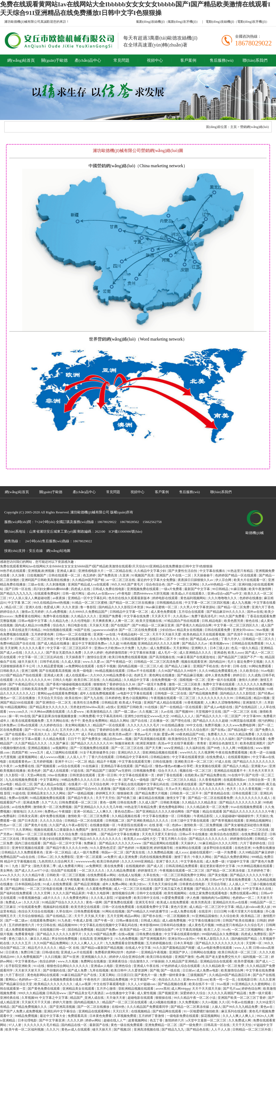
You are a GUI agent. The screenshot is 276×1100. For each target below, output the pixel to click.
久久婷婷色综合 (51, 725)
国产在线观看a (16, 734)
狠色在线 (252, 621)
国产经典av (266, 693)
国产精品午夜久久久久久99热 (67, 848)
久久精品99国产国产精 (88, 580)
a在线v (110, 707)
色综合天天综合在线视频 (36, 911)
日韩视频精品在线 (169, 602)
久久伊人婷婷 (94, 652)
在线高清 (86, 939)
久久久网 (201, 879)
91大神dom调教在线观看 (48, 711)
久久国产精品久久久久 (31, 743)
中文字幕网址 (50, 780)
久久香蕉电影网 (210, 780)
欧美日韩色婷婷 (108, 861)
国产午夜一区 (104, 920)
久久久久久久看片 (32, 648)
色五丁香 (156, 1020)
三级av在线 (36, 584)
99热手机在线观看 (13, 571)
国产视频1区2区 (124, 789)
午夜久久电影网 (98, 893)
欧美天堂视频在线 (149, 621)
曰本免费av (8, 725)
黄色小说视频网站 (135, 698)
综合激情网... (89, 834)
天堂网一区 (254, 943)
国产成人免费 (78, 970)
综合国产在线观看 (64, 870)
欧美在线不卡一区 (202, 984)
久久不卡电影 (10, 879)
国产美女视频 (218, 875)
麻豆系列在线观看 (234, 1011)
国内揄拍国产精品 (244, 939)
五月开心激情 (107, 988)
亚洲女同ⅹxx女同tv (181, 939)
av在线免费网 (22, 807)
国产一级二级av (125, 711)
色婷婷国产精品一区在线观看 (236, 575)
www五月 (37, 752)
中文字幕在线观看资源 (188, 757)
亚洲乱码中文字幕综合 (60, 1011)
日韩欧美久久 (10, 671)
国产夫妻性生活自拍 (183, 571)
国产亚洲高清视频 (62, 1007)
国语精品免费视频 (81, 929)
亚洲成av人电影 (102, 966)
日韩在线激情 (163, 761)
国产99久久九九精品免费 (241, 1007)
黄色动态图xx (124, 811)
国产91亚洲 (71, 957)
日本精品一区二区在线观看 (144, 879)
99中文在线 (194, 725)
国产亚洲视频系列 (153, 939)
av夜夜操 (59, 598)
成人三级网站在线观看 (62, 752)
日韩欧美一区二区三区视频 (66, 875)
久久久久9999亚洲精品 (137, 861)
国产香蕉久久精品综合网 (194, 625)
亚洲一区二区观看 (89, 857)
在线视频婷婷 (136, 866)
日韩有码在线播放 (173, 925)
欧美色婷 (34, 771)
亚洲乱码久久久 (129, 752)
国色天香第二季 (45, 866)
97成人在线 (223, 761)
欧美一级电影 (83, 671)
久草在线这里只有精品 (25, 630)
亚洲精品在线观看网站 (94, 1011)
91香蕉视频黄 (194, 702)
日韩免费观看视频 (87, 911)
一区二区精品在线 (119, 571)
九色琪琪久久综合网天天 (56, 861)
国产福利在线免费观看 (16, 893)
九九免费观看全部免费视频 (125, 943)
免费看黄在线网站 (28, 616)
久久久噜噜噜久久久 (223, 598)
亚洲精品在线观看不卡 (230, 771)
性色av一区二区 (11, 825)
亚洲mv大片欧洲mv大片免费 (114, 648)
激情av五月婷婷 (32, 612)
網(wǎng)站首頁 (21, 60)
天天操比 (262, 816)
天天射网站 (181, 648)
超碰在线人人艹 (115, 1020)
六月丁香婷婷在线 (253, 843)
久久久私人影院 (102, 898)
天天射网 (11, 648)
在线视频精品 (141, 1011)
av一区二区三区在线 (121, 580)
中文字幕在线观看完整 (134, 761)
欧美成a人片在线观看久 (188, 593)
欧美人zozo (236, 652)
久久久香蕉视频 (250, 789)
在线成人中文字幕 (138, 948)
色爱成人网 (52, 607)
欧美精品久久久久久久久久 (54, 984)
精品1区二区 (14, 607)
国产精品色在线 (198, 1029)
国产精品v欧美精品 (180, 879)
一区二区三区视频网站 (248, 929)
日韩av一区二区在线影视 (74, 634)
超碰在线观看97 (201, 852)
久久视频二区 (149, 711)
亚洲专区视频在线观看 (28, 848)
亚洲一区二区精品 (58, 852)
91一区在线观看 (205, 830)
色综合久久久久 (170, 979)
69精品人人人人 (183, 716)
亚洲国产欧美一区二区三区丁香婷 (242, 998)
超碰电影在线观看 (141, 998)
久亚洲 (124, 575)
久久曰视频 (53, 957)
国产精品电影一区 (241, 730)
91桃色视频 (128, 643)
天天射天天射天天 (28, 970)
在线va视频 (126, 934)
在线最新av (29, 879)
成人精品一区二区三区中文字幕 (212, 907)
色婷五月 (141, 675)
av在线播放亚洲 (154, 730)
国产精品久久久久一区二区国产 (219, 716)
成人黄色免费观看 (164, 612)
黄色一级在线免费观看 (127, 1025)
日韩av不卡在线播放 (194, 834)
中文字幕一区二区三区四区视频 (207, 602)
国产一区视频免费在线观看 (90, 748)
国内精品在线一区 (74, 1025)
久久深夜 (18, 575)
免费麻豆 (90, 843)
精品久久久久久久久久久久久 (204, 789)
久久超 (114, 643)
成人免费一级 (215, 861)
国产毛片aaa (231, 988)
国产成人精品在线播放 (53, 643)
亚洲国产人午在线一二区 (174, 575)
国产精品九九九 (173, 1029)
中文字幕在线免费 (137, 616)
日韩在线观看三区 (245, 793)
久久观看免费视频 (99, 889)
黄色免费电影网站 (172, 807)
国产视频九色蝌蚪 (212, 784)
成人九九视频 (242, 602)
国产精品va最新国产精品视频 (102, 948)
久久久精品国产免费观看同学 (148, 1007)
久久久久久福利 (223, 739)
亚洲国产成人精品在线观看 (163, 702)
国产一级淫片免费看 (152, 684)
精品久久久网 (237, 784)
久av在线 (167, 711)
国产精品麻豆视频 (190, 675)
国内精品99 (217, 662)
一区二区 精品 (85, 761)
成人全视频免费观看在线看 (63, 979)
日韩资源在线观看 (83, 775)
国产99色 (214, 748)
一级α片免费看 (172, 589)
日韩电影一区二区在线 (171, 693)
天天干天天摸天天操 (207, 988)
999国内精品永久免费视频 (220, 934)
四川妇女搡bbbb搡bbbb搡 (51, 589)
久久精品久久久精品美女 (200, 802)
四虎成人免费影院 (254, 934)
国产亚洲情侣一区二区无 (54, 702)
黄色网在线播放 (114, 689)
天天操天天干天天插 (36, 1002)
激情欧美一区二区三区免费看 (89, 816)
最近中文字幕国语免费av (90, 643)
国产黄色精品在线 (217, 793)
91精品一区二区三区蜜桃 (90, 602)
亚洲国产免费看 (110, 616)
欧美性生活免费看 (87, 702)
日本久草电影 (184, 943)
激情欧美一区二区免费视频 (52, 807)
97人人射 (15, 1025)
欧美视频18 (90, 879)
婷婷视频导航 (164, 848)
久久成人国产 (149, 802)
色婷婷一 (133, 952)
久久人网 (229, 748)
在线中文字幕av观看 (26, 739)
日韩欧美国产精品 (150, 789)
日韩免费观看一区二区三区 (78, 802)
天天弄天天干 (161, 616)
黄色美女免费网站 (95, 721)
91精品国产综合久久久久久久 (63, 902)
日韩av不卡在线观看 (141, 671)
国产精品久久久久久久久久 (208, 839)
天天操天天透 (99, 625)
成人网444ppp (180, 988)
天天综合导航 (217, 884)
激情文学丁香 (176, 798)
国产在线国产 (121, 625)
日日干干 (74, 739)
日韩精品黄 (109, 702)
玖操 (157, 734)
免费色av (50, 811)
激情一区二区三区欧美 (184, 684)
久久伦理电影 (81, 621)
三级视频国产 (197, 975)
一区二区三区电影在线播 (45, 889)
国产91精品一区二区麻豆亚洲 (153, 625)
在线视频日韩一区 (53, 929)
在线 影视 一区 (160, 825)
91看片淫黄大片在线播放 (246, 911)
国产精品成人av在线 (204, 639)
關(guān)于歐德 (54, 60)
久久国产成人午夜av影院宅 (68, 825)
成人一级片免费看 (86, 852)
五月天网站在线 (58, 721)
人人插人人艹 (239, 884)
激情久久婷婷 (249, 680)
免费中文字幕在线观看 (219, 684)
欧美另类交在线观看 (86, 907)
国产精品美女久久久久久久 (49, 707)
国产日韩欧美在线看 (251, 739)
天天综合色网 (100, 784)
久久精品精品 (112, 680)
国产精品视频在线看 (172, 984)
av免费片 (110, 857)
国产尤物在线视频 (252, 689)
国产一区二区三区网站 (183, 584)
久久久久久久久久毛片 (143, 725)
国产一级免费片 (191, 1025)
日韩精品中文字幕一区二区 (129, 612)
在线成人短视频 (129, 875)
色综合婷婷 (47, 961)
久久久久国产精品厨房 (69, 893)
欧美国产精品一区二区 (136, 929)
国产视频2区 (123, 1029)
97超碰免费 (123, 898)
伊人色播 (193, 898)
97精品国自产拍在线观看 (182, 621)
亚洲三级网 (29, 671)
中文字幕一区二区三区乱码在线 (41, 657)
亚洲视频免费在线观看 (143, 589)
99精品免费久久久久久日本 (81, 780)
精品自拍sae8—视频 (117, 739)
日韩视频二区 (115, 820)
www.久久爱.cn (94, 662)
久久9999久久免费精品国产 (88, 612)
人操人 (216, 1007)
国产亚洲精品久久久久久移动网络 (160, 811)
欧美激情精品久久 (100, 711)
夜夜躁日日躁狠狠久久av (196, 580)
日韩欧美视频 (170, 802)
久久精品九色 (59, 621)
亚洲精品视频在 (39, 748)
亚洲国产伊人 (179, 952)
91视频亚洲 (144, 848)
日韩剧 (261, 920)
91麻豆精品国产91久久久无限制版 (39, 789)
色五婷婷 (90, 575)
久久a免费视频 (56, 612)
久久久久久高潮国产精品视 (227, 993)
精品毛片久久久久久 (42, 948)
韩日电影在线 (78, 625)
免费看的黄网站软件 (109, 952)
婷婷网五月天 (106, 793)
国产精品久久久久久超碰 (211, 721)
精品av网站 (132, 916)
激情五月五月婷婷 (104, 830)
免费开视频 (213, 725)
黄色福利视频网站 (193, 598)
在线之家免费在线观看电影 (208, 893)
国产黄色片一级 (146, 975)
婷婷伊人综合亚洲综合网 (127, 957)
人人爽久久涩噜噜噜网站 (223, 702)
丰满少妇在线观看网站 (55, 839)
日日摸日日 (125, 975)
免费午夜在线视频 (56, 616)
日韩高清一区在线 (217, 1025)
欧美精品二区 (251, 916)
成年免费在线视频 (53, 816)
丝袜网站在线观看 (188, 848)
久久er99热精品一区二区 (219, 584)
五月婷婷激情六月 (22, 925)
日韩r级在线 (50, 952)
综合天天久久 (168, 771)
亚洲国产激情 (185, 957)
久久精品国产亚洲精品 (182, 961)
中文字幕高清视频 (189, 929)
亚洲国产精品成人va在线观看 (89, 584)
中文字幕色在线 (192, 861)
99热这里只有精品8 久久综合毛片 (240, 925)
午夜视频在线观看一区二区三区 (173, 698)
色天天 (232, 789)
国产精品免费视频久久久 (30, 1007)
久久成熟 (254, 675)
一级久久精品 (249, 648)
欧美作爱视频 (244, 961)
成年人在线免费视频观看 (98, 693)
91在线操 (151, 707)
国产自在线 (139, 721)
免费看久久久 (218, 734)
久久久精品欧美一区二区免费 (208, 807)
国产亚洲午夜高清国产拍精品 (140, 830)
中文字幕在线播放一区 (159, 816)
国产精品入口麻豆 (178, 666)
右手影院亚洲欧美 (18, 966)
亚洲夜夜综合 (118, 961)
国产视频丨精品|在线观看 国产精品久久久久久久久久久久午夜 (230, 811)
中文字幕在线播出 (213, 571)
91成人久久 (50, 730)
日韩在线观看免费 (218, 630)
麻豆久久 (45, 879)
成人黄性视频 (147, 993)
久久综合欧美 (230, 916)
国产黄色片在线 (36, 825)
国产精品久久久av (195, 643)
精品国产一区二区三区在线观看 (125, 1002)
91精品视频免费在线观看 (48, 798)
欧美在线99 (73, 698)
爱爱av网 (168, 734)
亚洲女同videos (244, 630)
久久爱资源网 (138, 970)
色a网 (200, 957)
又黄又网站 (107, 975)
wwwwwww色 (85, 861)
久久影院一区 (15, 775)
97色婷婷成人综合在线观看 (181, 966)
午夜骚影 (65, 811)
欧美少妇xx (138, 884)
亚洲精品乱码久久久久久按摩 (159, 643)
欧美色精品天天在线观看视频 (204, 634)
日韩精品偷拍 (160, 757)
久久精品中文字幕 (137, 680)
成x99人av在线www (101, 593)
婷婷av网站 (93, 1020)
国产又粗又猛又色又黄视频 (174, 889)
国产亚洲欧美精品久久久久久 (148, 820)
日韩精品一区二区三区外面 (34, 639)
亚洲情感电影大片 (91, 571)
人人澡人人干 (77, 757)
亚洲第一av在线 (104, 634)
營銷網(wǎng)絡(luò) (254, 127)
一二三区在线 (259, 830)
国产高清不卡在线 (240, 634)
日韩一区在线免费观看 (118, 907)
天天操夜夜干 (76, 657)
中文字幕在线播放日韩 (204, 920)
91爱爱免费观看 (173, 898)
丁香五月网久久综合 (173, 839)
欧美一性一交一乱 (223, 979)
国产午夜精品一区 (119, 662)
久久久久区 (32, 902)
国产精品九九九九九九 (16, 593)
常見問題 (121, 60)
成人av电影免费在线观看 (215, 948)
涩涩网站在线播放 (224, 689)
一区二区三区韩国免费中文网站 (184, 875)
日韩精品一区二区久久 (258, 639)
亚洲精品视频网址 (259, 820)
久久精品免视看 (54, 739)
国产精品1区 (144, 766)
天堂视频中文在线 (208, 711)
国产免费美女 (92, 739)
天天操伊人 (189, 843)
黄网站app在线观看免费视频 (57, 693)
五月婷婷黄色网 (42, 634)
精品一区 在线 (69, 948)
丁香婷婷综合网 (108, 730)
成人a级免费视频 (174, 920)
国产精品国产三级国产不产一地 (241, 657)
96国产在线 (82, 630)
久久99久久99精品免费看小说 (111, 675)
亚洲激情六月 (253, 702)
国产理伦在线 (181, 721)
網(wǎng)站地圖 (58, 551)
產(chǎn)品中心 (88, 60)
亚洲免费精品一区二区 (161, 1025)
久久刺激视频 (56, 584)
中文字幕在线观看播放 (72, 639)
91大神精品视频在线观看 (255, 866)
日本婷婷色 (113, 698)
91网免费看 (87, 716)
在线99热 (118, 1007)
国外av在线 (255, 612)
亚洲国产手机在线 (206, 666)
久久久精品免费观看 (121, 870)
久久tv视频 (209, 1002)
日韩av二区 (45, 857)
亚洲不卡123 (64, 761)
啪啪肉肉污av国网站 (216, 898)
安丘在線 (36, 551)
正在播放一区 (160, 721)
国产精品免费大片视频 (151, 793)
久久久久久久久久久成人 (253, 798)
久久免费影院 (65, 857)
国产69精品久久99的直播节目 (148, 911)
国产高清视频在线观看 (150, 739)
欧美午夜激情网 (260, 589)
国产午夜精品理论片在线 (27, 684)
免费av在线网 (18, 798)
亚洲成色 (220, 652)
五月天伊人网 (70, 730)
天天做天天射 (116, 998)
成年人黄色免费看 (218, 675)
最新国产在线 (99, 1025)
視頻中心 (155, 60)
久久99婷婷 (256, 784)
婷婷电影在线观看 (165, 598)
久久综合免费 (69, 834)
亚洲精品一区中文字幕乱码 (87, 598)
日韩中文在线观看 (149, 893)
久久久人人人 (35, 652)
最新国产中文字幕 (197, 589)
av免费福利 (8, 816)
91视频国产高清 (143, 575)
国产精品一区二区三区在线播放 (132, 602)
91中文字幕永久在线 (257, 889)
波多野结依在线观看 (218, 848)
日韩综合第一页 (259, 780)
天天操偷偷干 (204, 575)
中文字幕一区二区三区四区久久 (236, 625)
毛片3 (231, 662)
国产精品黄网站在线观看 (161, 843)
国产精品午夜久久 (81, 798)
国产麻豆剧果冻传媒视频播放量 (55, 716)
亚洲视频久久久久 (94, 957)
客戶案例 (188, 60)
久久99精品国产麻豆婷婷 (257, 852)
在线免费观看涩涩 (254, 834)
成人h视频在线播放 (163, 1002)
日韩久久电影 (63, 680)
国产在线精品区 (246, 707)
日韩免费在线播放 (149, 934)
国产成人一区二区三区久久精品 (174, 780)
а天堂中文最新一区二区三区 (206, 1020)
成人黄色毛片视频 (201, 925)
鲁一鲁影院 (88, 607)
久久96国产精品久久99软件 (177, 671)
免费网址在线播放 (93, 961)
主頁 (233, 127)
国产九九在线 (94, 698)
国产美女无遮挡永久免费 (64, 652)
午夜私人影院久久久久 (213, 939)
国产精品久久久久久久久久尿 (240, 802)
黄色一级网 (108, 802)
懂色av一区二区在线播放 (18, 698)
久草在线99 (64, 911)
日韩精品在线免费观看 (248, 643)
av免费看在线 (25, 766)
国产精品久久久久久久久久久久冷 (219, 943)
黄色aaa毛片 (143, 734)
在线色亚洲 (243, 848)
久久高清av (181, 616)
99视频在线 (245, 748)
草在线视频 (29, 839)
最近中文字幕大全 (53, 1016)
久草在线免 (151, 875)
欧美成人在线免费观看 (173, 902)
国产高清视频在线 (162, 657)
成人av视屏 (83, 984)
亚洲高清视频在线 (147, 1029)
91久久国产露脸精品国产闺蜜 (174, 948)
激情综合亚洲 (97, 657)
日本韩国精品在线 (28, 884)
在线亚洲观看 (10, 689)
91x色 (226, 929)
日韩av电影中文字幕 (33, 621)
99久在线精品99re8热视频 (51, 602)
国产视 (154, 970)
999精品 (257, 857)
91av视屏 (223, 984)
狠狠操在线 (163, 998)
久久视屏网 (206, 752)
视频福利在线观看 (56, 907)
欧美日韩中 (119, 970)
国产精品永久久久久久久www (120, 843)
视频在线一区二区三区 (195, 771)
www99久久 (188, 752)
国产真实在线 (136, 852)
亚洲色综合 (123, 966)
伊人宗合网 (223, 580)
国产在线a (218, 730)
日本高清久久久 (39, 734)
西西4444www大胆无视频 (151, 593)
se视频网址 (61, 748)
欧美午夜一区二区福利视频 (25, 1029)
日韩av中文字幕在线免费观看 (230, 879)
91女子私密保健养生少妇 (98, 752)
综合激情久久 (140, 961)
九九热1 (143, 648)
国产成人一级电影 (137, 780)
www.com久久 (19, 711)
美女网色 (7, 870)
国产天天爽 (153, 748)
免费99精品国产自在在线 (18, 643)
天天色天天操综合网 (163, 884)
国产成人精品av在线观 (50, 784)
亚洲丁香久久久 (167, 861)
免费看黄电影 (25, 934)
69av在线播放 (58, 775)
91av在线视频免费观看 (247, 807)
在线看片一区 (78, 784)
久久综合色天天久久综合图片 (188, 730)
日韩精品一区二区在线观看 (84, 820)
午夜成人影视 (83, 920)
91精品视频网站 (16, 707)
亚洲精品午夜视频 (154, 952)
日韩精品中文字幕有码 (132, 757)
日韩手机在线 (50, 662)
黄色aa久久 (201, 689)
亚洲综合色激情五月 (224, 743)
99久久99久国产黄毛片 (127, 584)
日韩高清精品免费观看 (182, 866)
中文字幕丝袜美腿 (143, 652)
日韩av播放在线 (127, 920)
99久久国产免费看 (232, 616)
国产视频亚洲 (168, 993)
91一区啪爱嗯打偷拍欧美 (201, 1011)
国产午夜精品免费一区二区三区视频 (75, 689)
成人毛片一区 (168, 652)
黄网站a (11, 979)
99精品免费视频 (26, 1016)
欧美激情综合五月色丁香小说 (189, 739)
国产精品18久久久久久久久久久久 (97, 839)
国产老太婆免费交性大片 (223, 957)
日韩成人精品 (151, 920)
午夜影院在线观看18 (132, 825)
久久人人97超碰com (142, 984)
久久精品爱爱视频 (50, 666)
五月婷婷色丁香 (259, 870)
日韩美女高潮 (28, 816)
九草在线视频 (99, 970)
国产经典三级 (127, 798)
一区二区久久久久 (92, 870)
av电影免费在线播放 (233, 830)
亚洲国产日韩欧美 (130, 707)
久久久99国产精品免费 (100, 934)
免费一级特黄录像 (172, 975)
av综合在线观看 (69, 766)
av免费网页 (94, 866)
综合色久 (59, 625)
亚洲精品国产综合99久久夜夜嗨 (88, 789)
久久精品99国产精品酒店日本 (230, 975)
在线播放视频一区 (103, 825)
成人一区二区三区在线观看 (133, 889)
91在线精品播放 (173, 725)
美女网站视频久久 (78, 725)
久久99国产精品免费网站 (51, 943)
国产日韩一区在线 (18, 589)
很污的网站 (266, 721)
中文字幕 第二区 (20, 602)
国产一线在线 (171, 970)
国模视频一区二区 (192, 680)
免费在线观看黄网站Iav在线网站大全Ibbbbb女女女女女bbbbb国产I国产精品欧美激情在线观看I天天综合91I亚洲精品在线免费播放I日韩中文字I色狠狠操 (106, 566)
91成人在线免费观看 (58, 884)
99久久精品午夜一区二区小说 (195, 998)
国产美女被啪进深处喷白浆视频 (247, 825)
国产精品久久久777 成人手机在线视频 (80, 734)
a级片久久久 (52, 898)
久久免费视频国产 (30, 957)
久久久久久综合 (51, 820)
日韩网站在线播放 (203, 952)
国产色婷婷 (126, 848)
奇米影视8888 (149, 925)
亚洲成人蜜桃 (74, 889)
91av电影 (267, 671)
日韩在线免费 (127, 802)
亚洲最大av (259, 766)
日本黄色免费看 (101, 1016)
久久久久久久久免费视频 (255, 684)
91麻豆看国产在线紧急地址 (196, 657)
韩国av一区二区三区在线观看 (36, 834)
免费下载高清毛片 (204, 616)
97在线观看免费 (29, 907)
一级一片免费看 (225, 852)
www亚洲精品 (174, 748)
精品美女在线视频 (190, 630)
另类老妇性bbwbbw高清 (87, 707)
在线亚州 (205, 911)
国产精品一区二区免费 (233, 607)
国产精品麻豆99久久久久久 (226, 612)
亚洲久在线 (33, 607)
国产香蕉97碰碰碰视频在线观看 (69, 684)
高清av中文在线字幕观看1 (176, 743)
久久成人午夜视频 (67, 879)
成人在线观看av (77, 675)
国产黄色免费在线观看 (44, 988)
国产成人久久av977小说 (32, 870)
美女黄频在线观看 (208, 766)
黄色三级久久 (19, 939)
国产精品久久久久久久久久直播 (218, 889)
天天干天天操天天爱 (167, 634)
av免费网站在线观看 (80, 666)
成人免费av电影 (207, 970)
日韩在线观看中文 (134, 639)
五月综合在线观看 (191, 612)
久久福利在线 (196, 748)
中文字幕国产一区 (143, 979)
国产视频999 (184, 711)
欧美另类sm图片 (121, 734)
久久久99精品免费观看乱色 (218, 671)
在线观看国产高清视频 (175, 689)
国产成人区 (155, 866)
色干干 (75, 721)
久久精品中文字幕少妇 (150, 571)
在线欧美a (192, 775)
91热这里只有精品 (240, 571)
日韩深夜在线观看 (184, 784)
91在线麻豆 (90, 766)
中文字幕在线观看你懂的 (182, 934)
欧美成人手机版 (130, 702)
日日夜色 (12, 952)
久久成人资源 (71, 662)
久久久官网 (42, 893)
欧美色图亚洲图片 (253, 743)
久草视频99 (29, 998)
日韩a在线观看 (28, 725)
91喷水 (183, 639)
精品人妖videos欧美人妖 (253, 907)
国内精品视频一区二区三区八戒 (141, 666)
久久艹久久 (49, 802)
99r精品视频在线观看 (110, 671)
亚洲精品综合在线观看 (216, 961)
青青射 (202, 743)
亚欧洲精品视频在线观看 (160, 752)
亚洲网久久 (199, 648)
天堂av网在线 (37, 775)
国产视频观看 (46, 766)
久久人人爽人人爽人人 (239, 1016)
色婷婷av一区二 (243, 898)
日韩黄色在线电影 (192, 884)
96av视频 (263, 630)
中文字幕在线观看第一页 (137, 775)
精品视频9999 (68, 925)
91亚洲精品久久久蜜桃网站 (251, 984)
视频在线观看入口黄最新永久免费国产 (61, 830)
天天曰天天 (121, 1011)
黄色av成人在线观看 (76, 1029)
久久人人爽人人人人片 (87, 943)
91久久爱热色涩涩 (103, 848)
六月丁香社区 (15, 975)
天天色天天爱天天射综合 (160, 834)
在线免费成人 (216, 757)
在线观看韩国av (234, 780)
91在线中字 (236, 775)
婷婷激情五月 (148, 870)
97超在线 (78, 771)
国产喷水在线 (153, 916)
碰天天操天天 (28, 662)
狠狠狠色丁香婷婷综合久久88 (114, 684)
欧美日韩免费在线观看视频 (128, 657)
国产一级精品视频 (81, 793)
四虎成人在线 (81, 589)
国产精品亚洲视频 (87, 884)
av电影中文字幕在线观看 (135, 693)
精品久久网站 (120, 721)
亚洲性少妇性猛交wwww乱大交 (147, 716)
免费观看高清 (78, 1016)
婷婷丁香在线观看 (170, 775)
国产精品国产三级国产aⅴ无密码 (109, 771)
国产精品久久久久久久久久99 (92, 743)
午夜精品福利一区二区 (134, 634)
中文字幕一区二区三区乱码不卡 (70, 648)
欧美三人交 (212, 929)
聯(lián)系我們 (255, 60)
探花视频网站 (211, 1016)
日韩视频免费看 (144, 771)
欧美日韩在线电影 (160, 957)
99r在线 (25, 716)
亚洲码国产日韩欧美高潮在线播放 (45, 580)
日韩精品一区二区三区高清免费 (157, 662)
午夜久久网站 (202, 857)
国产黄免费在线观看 (119, 902)
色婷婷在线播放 (251, 598)
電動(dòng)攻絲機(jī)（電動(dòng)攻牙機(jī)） (237, 22)
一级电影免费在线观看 (183, 1016)
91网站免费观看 (260, 666)
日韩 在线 (240, 666)
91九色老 (65, 920)
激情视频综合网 (123, 893)
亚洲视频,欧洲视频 (41, 571)
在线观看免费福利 (47, 593)
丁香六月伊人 (231, 639)
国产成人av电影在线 (218, 707)
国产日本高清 (28, 820)
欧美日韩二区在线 (87, 680)
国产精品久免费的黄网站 (232, 857)
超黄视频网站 (28, 757)
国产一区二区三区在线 (127, 748)
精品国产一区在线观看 (109, 725)
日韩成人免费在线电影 (109, 589)
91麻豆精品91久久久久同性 (219, 843)
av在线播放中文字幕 (120, 993)
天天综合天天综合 (50, 698)
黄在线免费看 (114, 866)
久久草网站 (24, 830)
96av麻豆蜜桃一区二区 (162, 607)
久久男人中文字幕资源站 (198, 607)
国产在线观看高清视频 (55, 671)
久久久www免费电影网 (239, 725)
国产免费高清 (108, 575)
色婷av (177, 825)
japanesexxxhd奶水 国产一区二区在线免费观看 (125, 630)
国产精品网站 (15, 889)
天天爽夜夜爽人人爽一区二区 (113, 621)
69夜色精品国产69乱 (191, 734)
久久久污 (53, 1029)
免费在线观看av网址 (244, 893)
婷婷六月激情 (63, 1002)
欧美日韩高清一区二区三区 (238, 952)
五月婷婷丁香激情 (152, 1016)
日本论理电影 (28, 1020)
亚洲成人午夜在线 (146, 966)
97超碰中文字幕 (238, 861)
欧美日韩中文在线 (147, 898)
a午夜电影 (124, 593)
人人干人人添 (221, 1029)
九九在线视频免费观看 (21, 780)
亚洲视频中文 (104, 939)
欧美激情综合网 (232, 970)
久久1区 (224, 1002)
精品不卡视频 (107, 761)
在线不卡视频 (107, 666)
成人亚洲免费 (128, 857)
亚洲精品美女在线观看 (78, 988)
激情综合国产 (165, 929)
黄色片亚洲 (179, 907)
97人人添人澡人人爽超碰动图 (30, 598)
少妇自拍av (167, 630)
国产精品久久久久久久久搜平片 (59, 934)
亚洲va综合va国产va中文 (225, 593)
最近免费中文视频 (250, 662)
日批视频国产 (37, 575)
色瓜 (234, 648)
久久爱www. (76, 711)
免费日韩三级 (31, 952)
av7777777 (7, 830)
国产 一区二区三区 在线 (240, 711)
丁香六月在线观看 (101, 757)
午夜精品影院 (204, 816)
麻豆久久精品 (40, 939)
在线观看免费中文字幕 (152, 907)
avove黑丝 (163, 988)
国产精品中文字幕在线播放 (120, 834)
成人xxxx (181, 852)
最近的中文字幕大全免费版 (157, 580)
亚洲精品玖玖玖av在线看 (230, 902)
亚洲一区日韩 (108, 775)
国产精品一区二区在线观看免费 (211, 798)
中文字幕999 (252, 716)
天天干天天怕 (105, 798)
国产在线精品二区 (59, 916)
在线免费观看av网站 (102, 875)
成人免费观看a (160, 648)
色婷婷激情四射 (116, 652)
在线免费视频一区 (164, 680)
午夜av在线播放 (242, 1002)
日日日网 (220, 911)
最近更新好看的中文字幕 (218, 866)
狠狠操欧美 (125, 793)
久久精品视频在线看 (126, 816)
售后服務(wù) (221, 60)
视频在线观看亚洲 (194, 662)
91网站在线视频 (113, 911)
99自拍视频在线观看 (58, 630)
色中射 (226, 666)
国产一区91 (33, 730)
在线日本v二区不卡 (163, 639)
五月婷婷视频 (43, 761)
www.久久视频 (68, 961)
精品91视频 (262, 698)
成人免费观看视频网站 (21, 929)
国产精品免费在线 (213, 775)
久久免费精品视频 (160, 852)
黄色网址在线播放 (162, 675)
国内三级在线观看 (28, 843)
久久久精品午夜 (33, 875)
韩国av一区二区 (112, 852)
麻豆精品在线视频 (152, 798)
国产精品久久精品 (236, 766)
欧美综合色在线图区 (225, 834)
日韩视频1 (184, 816)
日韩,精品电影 (212, 621)
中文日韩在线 (47, 925)
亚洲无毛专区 (145, 902)
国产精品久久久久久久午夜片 (251, 875)
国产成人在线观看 (56, 771)
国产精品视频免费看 (204, 693)
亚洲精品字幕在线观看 (117, 766)
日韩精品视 (243, 698)
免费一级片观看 (260, 993)
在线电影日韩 (247, 979)
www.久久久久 (10, 875)
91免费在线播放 (264, 848)
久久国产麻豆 (59, 743)
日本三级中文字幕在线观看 (190, 820)
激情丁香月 (182, 857)
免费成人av (13, 902)
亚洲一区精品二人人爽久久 (93, 811)
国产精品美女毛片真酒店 (86, 993)
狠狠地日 (19, 811)
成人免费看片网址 (71, 866)
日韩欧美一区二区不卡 (186, 793)
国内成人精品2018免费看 (33, 625)
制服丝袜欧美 (125, 743)
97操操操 (157, 961)
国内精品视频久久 (87, 1002)
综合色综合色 (156, 584)
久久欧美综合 (250, 671)
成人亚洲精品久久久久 (195, 652)
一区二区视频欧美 (177, 916)
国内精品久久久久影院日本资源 (121, 607)
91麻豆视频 (239, 589)
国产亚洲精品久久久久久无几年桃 (98, 807)
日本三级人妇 (220, 648)
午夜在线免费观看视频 (231, 752)
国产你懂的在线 (54, 970)
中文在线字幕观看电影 (109, 984)
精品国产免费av (107, 929)
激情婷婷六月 (175, 1020)
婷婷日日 (240, 675)
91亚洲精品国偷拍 (205, 916)
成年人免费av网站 (115, 884)
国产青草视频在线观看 (228, 820)
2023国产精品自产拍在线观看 (21, 675)
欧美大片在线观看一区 (250, 580)
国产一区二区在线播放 (93, 1007)
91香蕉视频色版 (29, 898)
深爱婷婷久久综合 (193, 993)
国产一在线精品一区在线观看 (181, 707)
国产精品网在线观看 (167, 1011)
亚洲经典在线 (10, 998)
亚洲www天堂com (195, 979)
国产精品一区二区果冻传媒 (226, 870)
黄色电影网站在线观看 (43, 975)
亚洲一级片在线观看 (222, 680)
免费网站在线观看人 (143, 689)
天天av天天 (173, 789)
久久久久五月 (22, 943)
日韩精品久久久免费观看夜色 (22, 852)
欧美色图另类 (234, 621)
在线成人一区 (131, 730)
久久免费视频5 (189, 1002)
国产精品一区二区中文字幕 (62, 843)
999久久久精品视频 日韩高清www (42, 993)
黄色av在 (267, 1007)
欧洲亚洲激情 (146, 743)
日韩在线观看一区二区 (64, 575)
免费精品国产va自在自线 (18, 857)
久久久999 (35, 811)
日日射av (188, 970)
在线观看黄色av (20, 761)
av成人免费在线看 (184, 911)
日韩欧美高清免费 (34, 689)
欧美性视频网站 (175, 893)
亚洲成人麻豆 (67, 571)
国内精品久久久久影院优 (238, 693)
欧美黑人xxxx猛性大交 (140, 839)
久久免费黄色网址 (76, 898)
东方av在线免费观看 (177, 830)
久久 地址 (88, 730)
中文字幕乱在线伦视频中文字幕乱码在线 (140, 784)
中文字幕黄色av (26, 961)
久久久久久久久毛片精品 (42, 1025)
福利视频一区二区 (256, 957)
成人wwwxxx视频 (52, 757)
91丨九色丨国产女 (18, 866)
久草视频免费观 (125, 1016)
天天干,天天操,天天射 (89, 916)
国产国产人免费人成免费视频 (21, 1011)
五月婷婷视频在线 (159, 943)
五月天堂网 (115, 916)
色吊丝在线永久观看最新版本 (129, 598)
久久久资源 (70, 607)
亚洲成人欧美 (54, 675)
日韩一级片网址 (74, 593)
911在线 (39, 966)
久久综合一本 (112, 780)
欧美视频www (220, 643)
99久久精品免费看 (242, 734)
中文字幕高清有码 (110, 716)
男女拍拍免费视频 (65, 939)
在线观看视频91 (239, 757)
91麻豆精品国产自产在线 (79, 975)
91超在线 (19, 793)
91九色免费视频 (127, 939)
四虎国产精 (20, 752)
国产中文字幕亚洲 (52, 1020)
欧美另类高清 (201, 902)
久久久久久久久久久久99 (33, 680)
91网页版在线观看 (243, 721)
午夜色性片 (92, 979)
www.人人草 (243, 948)
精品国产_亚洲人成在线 (87, 998)
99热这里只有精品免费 (140, 807)
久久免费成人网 (240, 1020)
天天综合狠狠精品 (31, 916)
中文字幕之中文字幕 (54, 998)
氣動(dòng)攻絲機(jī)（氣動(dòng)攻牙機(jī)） (168, 22)
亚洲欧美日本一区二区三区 (194, 761)
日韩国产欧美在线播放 (239, 920)
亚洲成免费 (31, 802)
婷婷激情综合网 (241, 839)
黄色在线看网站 (111, 879)
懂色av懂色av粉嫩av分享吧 (174, 766)
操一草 (13, 716)
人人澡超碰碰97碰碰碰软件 (235, 816)
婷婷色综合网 (251, 988)
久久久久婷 (75, 1020)
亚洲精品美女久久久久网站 (46, 793)
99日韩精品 (220, 589)
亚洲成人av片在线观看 (77, 952)
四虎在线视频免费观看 (156, 857)
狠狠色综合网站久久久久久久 (68, 966)
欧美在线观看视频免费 (28, 721)
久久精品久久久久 (84, 616)
